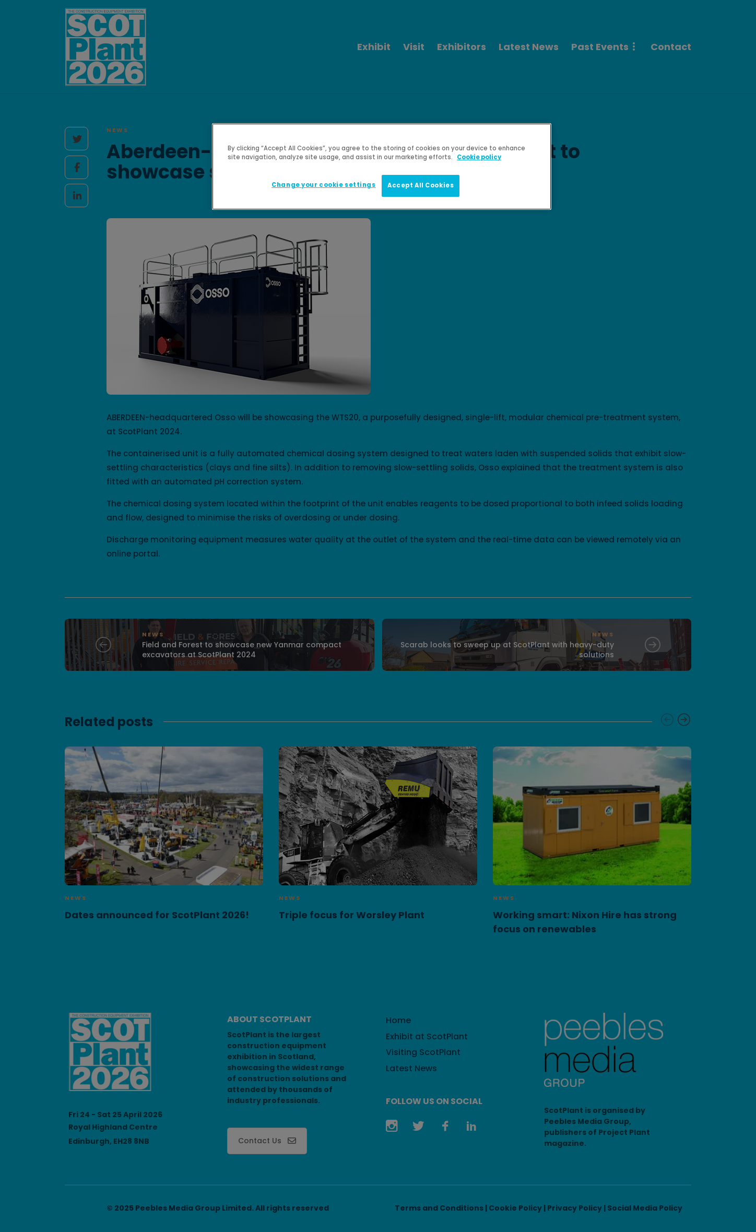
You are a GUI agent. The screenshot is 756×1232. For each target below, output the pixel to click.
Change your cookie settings (323, 185)
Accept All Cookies (420, 185)
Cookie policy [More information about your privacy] (479, 157)
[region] (381, 166)
